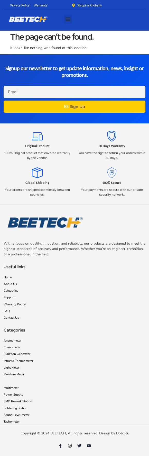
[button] (67, 19)
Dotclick (122, 433)
